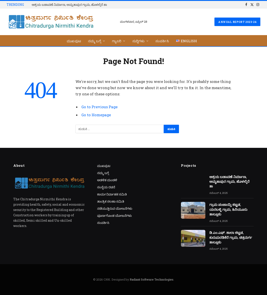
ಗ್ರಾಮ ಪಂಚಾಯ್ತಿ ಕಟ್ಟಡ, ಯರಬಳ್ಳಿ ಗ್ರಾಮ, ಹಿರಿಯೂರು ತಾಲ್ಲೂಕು (228, 209)
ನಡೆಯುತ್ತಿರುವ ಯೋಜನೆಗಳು (114, 208)
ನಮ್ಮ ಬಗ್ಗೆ (94, 41)
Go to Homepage (96, 114)
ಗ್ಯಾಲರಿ (117, 41)
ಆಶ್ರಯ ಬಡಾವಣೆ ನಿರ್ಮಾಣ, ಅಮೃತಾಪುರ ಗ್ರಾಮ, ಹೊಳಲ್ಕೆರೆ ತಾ (69, 5)
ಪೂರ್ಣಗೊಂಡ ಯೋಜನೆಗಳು (114, 215)
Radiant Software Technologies (151, 279)
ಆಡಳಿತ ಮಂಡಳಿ (107, 180)
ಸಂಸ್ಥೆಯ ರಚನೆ (106, 187)
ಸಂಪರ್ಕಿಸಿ (162, 41)
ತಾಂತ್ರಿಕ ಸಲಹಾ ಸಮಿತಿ (110, 201)
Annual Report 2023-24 (237, 22)
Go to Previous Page (99, 106)
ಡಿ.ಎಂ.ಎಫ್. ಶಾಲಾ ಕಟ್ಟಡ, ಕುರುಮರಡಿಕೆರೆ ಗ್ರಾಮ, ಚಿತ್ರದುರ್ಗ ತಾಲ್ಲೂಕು (230, 237)
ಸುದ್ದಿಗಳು (138, 41)
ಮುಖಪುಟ (74, 41)
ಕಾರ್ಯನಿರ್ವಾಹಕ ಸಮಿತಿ (112, 194)
